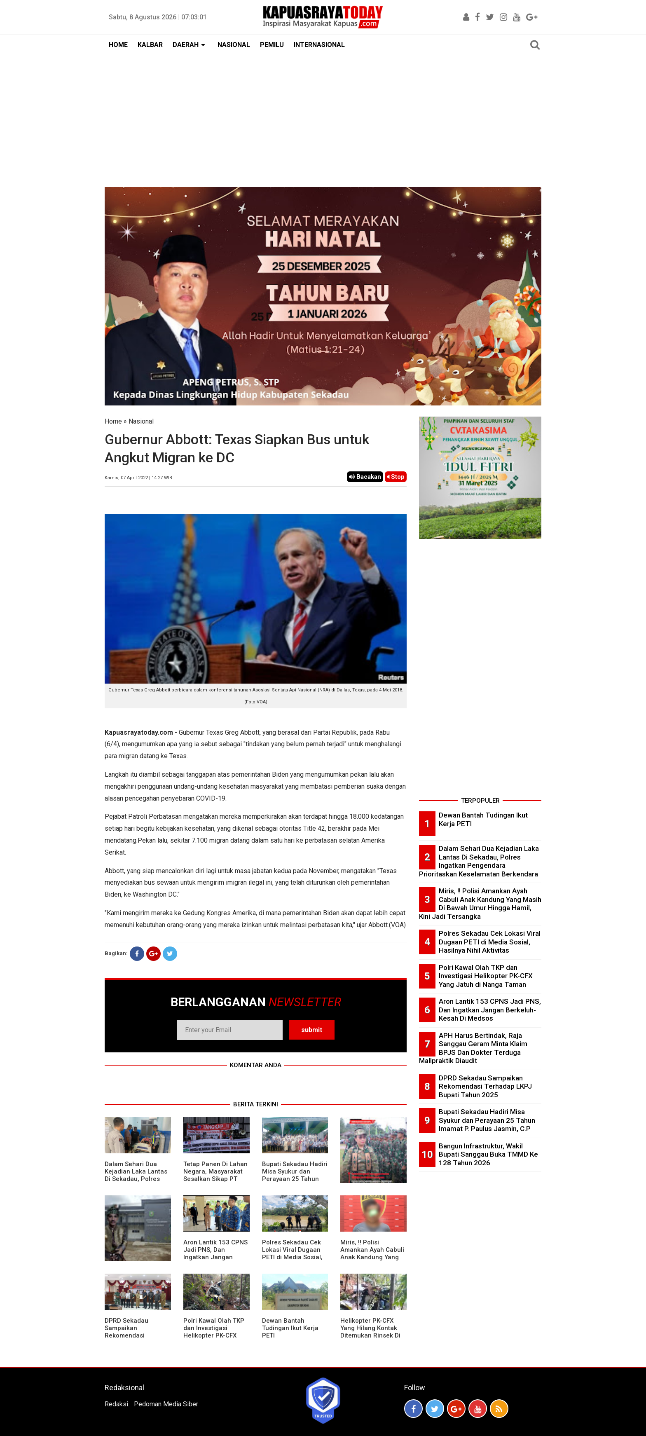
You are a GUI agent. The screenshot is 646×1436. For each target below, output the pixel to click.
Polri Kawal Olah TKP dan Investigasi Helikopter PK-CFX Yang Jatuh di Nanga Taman (213, 1335)
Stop (396, 476)
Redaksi (116, 1404)
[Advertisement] (323, 117)
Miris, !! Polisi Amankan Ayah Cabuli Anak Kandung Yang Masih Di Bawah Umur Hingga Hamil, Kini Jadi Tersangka (372, 1261)
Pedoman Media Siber (166, 1404)
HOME (118, 45)
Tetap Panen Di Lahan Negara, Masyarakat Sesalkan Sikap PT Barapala (215, 1175)
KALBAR (150, 45)
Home (113, 421)
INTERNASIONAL (319, 45)
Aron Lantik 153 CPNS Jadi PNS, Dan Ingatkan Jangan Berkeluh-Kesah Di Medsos (215, 1257)
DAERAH (186, 45)
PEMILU (272, 45)
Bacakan (365, 476)
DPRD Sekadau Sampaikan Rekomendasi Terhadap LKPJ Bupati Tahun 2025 (137, 1335)
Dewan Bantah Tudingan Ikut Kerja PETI (290, 1328)
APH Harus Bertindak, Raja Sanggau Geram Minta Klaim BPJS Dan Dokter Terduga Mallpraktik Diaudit (473, 1048)
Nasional (141, 421)
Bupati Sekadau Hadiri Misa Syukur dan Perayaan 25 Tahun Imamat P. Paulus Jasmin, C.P (295, 1178)
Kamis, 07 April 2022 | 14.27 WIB (138, 477)
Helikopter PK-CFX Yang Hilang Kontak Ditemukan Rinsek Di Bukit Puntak (370, 1332)
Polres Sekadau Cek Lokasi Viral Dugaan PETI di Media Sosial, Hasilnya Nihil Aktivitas (292, 1257)
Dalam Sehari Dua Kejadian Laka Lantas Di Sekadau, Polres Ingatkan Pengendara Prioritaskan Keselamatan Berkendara (479, 861)
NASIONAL (234, 45)
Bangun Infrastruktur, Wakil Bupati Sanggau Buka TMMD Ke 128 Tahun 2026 (488, 1154)
